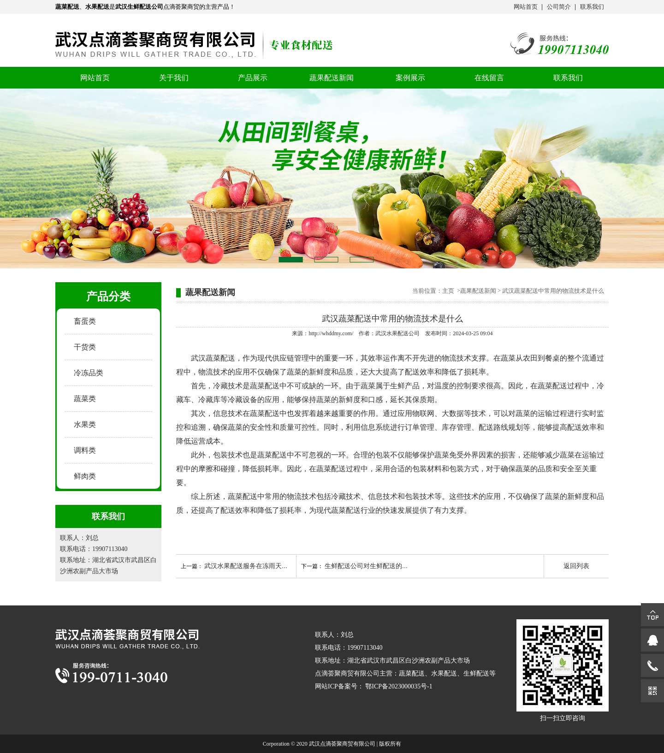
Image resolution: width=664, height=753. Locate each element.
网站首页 (526, 6)
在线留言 (489, 78)
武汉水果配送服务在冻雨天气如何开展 (259, 566)
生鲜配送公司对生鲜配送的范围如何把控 (383, 566)
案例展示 (410, 78)
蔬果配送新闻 (331, 78)
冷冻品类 (88, 373)
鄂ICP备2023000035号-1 (398, 686)
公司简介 (559, 6)
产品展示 (252, 78)
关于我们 (174, 78)
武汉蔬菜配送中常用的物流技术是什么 (553, 290)
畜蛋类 (85, 321)
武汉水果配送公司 (397, 333)
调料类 (85, 450)
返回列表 (576, 566)
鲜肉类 (85, 476)
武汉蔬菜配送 (213, 358)
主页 (449, 290)
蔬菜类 (85, 399)
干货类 (85, 347)
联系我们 (592, 6)
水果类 (85, 424)
